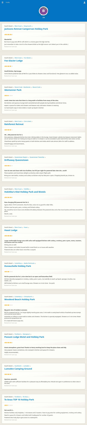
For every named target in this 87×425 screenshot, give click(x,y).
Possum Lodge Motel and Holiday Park (24, 337)
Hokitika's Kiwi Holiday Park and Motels (25, 191)
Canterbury (18, 263)
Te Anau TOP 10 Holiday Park (19, 399)
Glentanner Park (12, 90)
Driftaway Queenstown (16, 160)
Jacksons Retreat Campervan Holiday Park (26, 28)
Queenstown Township (37, 157)
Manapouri (26, 334)
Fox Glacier (27, 58)
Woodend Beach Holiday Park (19, 299)
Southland (18, 366)
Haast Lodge (10, 230)
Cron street (27, 121)
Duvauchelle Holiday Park (17, 266)
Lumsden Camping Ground (18, 368)
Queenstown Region (21, 157)
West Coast (18, 26)
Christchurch (28, 296)
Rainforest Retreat (14, 124)
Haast (26, 227)
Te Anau (25, 397)
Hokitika (26, 189)
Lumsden (26, 366)
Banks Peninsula (29, 263)
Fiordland (18, 334)
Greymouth (27, 26)
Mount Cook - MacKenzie (22, 87)
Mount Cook (36, 87)
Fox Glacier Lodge (13, 60)
